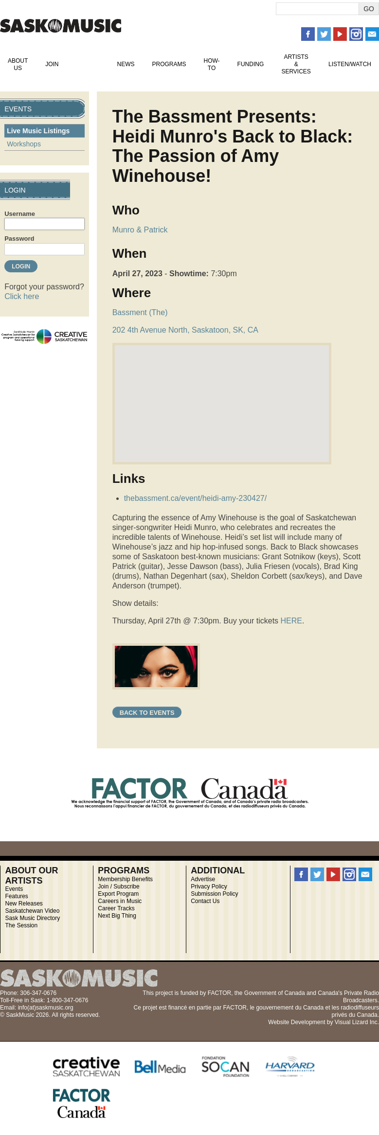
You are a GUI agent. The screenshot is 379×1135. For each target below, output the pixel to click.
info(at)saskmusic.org (45, 1007)
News (125, 64)
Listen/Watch (349, 64)
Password (19, 238)
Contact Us (205, 901)
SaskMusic (60, 25)
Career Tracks (116, 908)
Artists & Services (295, 64)
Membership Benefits (125, 879)
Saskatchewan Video (32, 910)
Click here (21, 296)
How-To (212, 64)
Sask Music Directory (32, 918)
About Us (18, 64)
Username (19, 213)
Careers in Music (120, 901)
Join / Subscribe (118, 886)
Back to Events (147, 712)
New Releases (23, 903)
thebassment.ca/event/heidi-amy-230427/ (195, 498)
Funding (250, 64)
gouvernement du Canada (290, 1007)
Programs (169, 64)
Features (16, 896)
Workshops (24, 144)
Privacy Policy (209, 886)
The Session (21, 925)
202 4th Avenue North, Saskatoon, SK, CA (185, 330)
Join (51, 64)
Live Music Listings (38, 131)
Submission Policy (214, 893)
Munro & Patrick (140, 230)
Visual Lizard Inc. (357, 1022)
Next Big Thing (117, 915)
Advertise (203, 879)
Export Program (118, 893)
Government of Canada (274, 993)
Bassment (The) (140, 312)
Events (87, 64)
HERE (291, 621)
